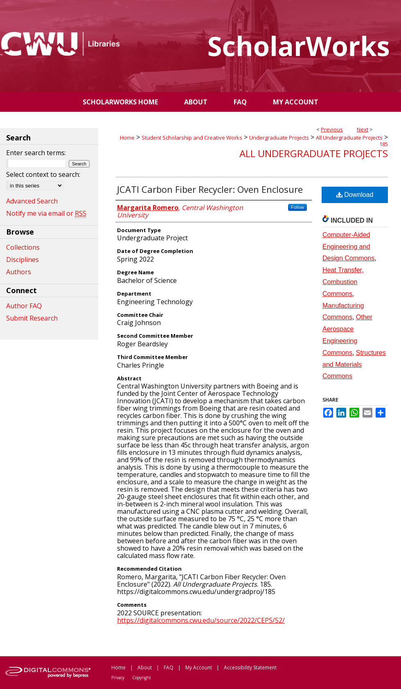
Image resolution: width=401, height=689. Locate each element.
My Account (198, 667)
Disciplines (22, 259)
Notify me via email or (46, 213)
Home (127, 137)
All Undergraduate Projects (349, 137)
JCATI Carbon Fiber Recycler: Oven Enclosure (210, 189)
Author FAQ (24, 305)
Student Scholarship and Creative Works (192, 137)
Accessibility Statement (250, 667)
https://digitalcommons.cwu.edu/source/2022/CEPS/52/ (201, 620)
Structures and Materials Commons (354, 364)
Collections (23, 247)
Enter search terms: (36, 152)
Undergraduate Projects (279, 137)
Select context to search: (43, 174)
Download (355, 194)
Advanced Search (32, 201)
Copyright (141, 677)
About (144, 667)
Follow (297, 207)
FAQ (168, 667)
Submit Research (32, 318)
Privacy (117, 677)
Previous (332, 129)
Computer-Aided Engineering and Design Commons (348, 246)
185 (383, 144)
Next (362, 129)
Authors (18, 271)
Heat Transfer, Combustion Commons (343, 282)
